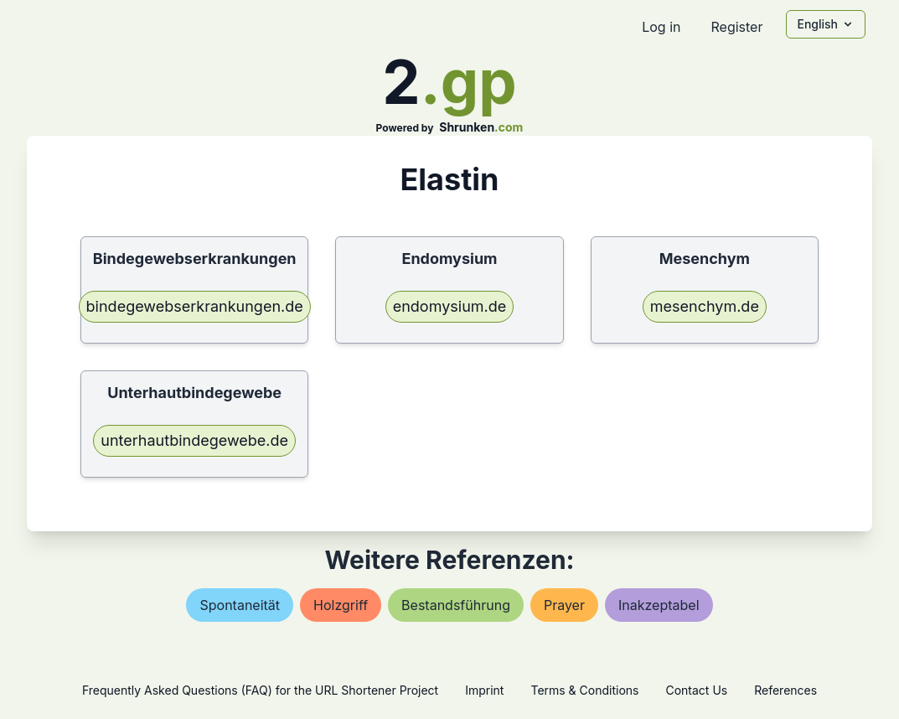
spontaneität (239, 605)
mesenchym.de (704, 306)
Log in (661, 26)
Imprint (484, 690)
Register (736, 26)
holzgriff (340, 605)
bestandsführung (455, 605)
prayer (564, 605)
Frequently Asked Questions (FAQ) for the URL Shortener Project (260, 690)
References (785, 690)
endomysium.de (450, 306)
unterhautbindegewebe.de (194, 440)
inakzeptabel (659, 605)
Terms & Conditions (584, 690)
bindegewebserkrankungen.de (194, 306)
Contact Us (696, 690)
